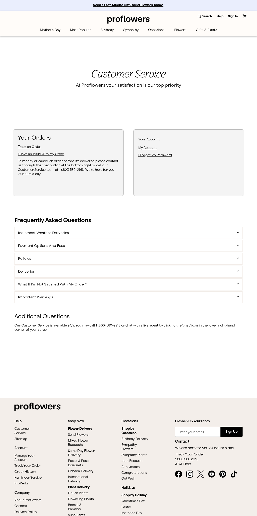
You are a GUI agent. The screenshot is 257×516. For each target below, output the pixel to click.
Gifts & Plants (206, 30)
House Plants (78, 493)
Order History (25, 471)
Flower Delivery (80, 428)
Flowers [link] (180, 30)
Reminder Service (28, 477)
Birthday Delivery (134, 439)
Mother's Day (131, 513)
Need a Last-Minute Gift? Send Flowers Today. (128, 5)
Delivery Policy (25, 512)
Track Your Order (27, 465)
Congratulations (134, 472)
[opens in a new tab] (180, 474)
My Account (147, 147)
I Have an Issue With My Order (41, 154)
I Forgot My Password (155, 155)
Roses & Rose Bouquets (78, 463)
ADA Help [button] (183, 464)
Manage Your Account (24, 457)
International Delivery (78, 479)
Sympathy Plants (134, 455)
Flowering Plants (81, 499)
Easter (126, 507)
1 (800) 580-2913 (71, 169)
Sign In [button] (233, 16)
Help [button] (220, 16)
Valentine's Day (133, 501)
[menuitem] (50, 30)
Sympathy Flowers (129, 447)
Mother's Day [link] (50, 30)
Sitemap (20, 439)
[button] (205, 17)
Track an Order (29, 146)
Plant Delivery (79, 487)
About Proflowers (28, 500)
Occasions (156, 30)
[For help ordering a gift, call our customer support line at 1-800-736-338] (128, 19)
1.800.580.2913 (186, 459)
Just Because (131, 460)
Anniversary (130, 467)
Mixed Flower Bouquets (78, 442)
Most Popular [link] (80, 30)
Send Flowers (78, 434)
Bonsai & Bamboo (75, 507)
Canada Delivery (80, 471)
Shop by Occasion (129, 431)
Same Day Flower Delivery (81, 453)
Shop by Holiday (134, 495)
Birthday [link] (107, 30)
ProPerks (21, 483)
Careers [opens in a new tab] (20, 506)
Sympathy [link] (131, 30)
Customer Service (22, 431)
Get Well (128, 478)
